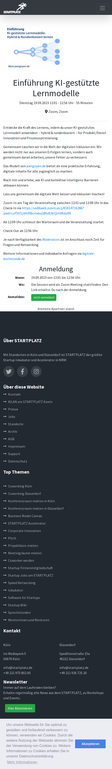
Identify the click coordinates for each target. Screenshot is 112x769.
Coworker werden (18, 560)
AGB (8, 439)
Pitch (9, 538)
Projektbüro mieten (20, 545)
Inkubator (13, 590)
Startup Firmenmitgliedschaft (28, 568)
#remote (44, 309)
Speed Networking (19, 583)
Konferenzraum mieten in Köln (29, 501)
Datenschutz (15, 461)
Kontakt (12, 394)
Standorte (13, 424)
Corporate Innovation (22, 530)
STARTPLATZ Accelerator (24, 523)
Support (11, 454)
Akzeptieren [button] (90, 744)
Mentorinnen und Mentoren (26, 620)
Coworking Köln (17, 486)
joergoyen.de (36, 166)
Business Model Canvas (22, 516)
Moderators (51, 239)
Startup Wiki (15, 605)
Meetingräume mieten (22, 553)
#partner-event (62, 309)
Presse (10, 409)
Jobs (9, 416)
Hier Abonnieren (20, 708)
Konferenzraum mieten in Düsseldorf (33, 508)
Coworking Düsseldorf (22, 493)
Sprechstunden (17, 612)
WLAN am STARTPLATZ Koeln (27, 401)
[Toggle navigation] (102, 8)
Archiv (10, 431)
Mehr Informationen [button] (22, 762)
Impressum (14, 446)
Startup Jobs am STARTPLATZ (28, 575)
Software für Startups (21, 597)
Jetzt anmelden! (43, 297)
